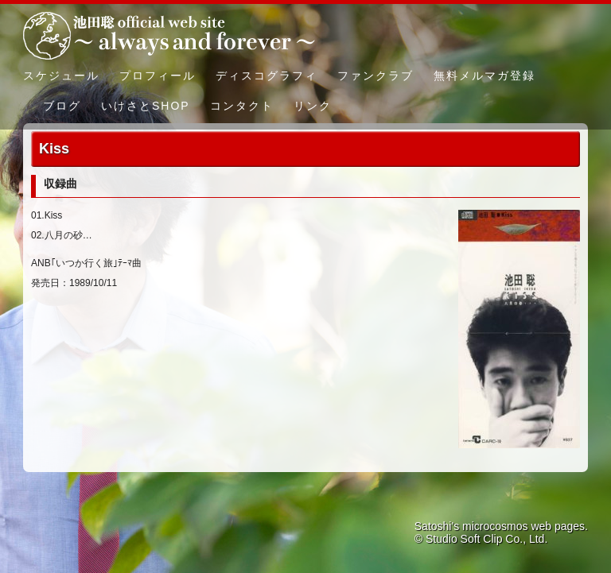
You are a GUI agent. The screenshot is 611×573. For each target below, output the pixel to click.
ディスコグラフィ (266, 75)
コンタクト (242, 105)
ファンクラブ (375, 75)
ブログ (62, 105)
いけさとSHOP (145, 105)
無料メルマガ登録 (484, 75)
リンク (313, 105)
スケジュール (61, 75)
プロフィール (157, 75)
